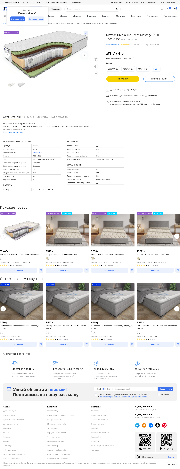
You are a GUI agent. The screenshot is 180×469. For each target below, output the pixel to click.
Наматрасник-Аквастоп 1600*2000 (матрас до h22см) (66, 327)
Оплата (46, 2)
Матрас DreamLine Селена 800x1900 (61, 254)
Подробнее (8, 465)
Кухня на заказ (9, 415)
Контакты (95, 441)
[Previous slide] (7, 55)
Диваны (77, 16)
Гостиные (136, 16)
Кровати (105, 16)
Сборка (6, 441)
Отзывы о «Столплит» (99, 419)
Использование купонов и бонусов (60, 415)
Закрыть (171, 464)
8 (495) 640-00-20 (144, 406)
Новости (94, 428)
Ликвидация (170, 16)
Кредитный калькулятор (56, 441)
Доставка (36, 2)
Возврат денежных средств (57, 458)
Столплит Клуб (53, 411)
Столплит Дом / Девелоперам (58, 454)
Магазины (26, 2)
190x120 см (128, 69)
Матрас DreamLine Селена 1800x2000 (153, 254)
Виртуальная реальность (57, 432)
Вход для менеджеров (12, 458)
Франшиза (95, 450)
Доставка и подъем (10, 424)
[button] (3, 236)
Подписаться (166, 389)
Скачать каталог (97, 424)
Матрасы (120, 16)
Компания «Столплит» (99, 415)
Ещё (155, 69)
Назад (7, 23)
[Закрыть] (46, 8)
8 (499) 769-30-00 (168, 2)
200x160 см (113, 69)
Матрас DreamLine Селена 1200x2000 (107, 254)
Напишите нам (116, 2)
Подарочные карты (54, 419)
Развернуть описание (13, 132)
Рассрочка (7, 437)
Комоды (91, 16)
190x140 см (143, 69)
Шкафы (63, 16)
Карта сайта (96, 437)
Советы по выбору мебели (57, 450)
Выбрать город (36, 19)
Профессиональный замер (13, 419)
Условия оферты (53, 445)
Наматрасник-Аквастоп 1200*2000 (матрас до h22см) (157, 327)
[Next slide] (84, 55)
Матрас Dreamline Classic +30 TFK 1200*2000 (19, 254)
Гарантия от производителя (14, 454)
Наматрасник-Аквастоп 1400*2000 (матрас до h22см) (111, 327)
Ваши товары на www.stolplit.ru (103, 445)
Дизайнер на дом (9, 411)
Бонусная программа (59, 2)
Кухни (51, 16)
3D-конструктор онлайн (56, 424)
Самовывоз (7, 428)
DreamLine (37, 152)
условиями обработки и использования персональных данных (124, 396)
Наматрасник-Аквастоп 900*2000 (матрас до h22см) (20, 327)
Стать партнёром (132, 2)
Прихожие (152, 16)
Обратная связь (9, 450)
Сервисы (54, 9)
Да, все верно (17, 19)
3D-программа (75, 2)
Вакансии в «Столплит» (100, 432)
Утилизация (7, 445)
